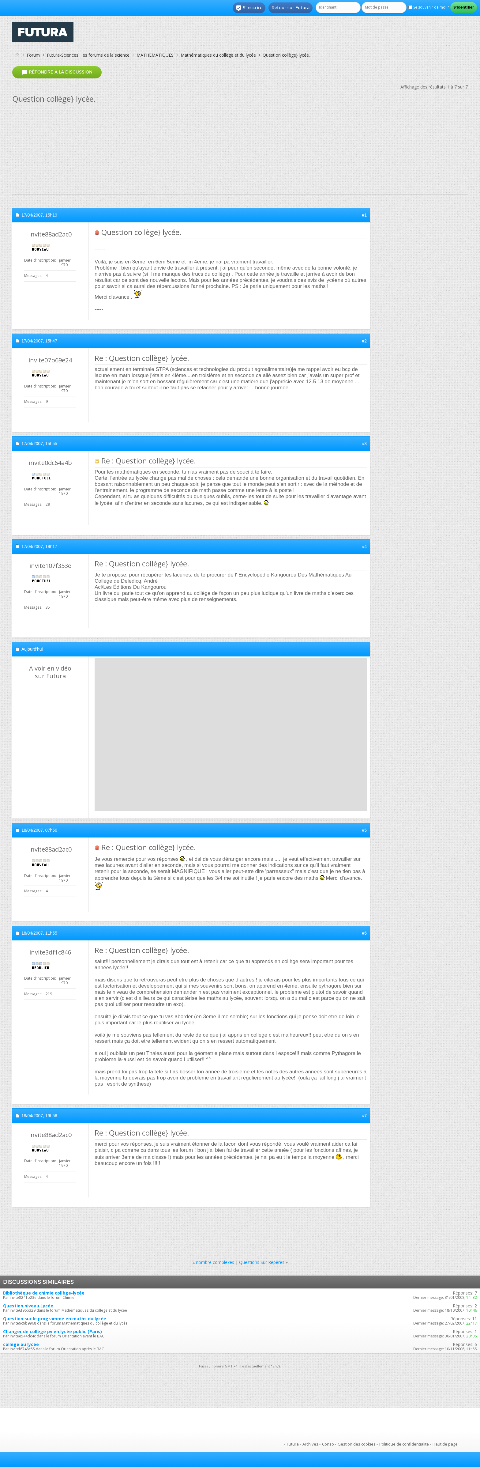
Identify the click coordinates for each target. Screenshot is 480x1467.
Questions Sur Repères (261, 1262)
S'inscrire (249, 8)
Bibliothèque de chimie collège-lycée (43, 1293)
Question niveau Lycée (28, 1306)
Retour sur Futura (290, 7)
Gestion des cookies (357, 1444)
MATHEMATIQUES (155, 55)
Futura (293, 1444)
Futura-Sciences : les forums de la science (88, 55)
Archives (310, 1444)
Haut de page (445, 1444)
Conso (328, 1444)
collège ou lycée (21, 1344)
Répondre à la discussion (56, 72)
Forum (33, 55)
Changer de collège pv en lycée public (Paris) (52, 1331)
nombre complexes (215, 1262)
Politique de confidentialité (404, 1444)
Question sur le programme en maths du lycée (54, 1318)
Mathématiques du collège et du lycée (218, 55)
